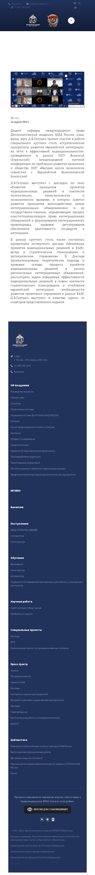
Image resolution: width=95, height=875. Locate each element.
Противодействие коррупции (26, 456)
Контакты (15, 3)
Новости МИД (18, 682)
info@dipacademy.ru (37, 3)
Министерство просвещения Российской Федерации (35, 857)
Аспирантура (17, 535)
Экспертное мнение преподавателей (29, 694)
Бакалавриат (17, 564)
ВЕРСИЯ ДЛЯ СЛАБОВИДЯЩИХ (47, 809)
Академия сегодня (20, 445)
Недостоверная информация (25, 462)
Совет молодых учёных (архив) (26, 607)
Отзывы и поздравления (23, 439)
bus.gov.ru (15, 863)
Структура (16, 403)
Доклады (15, 636)
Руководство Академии (22, 391)
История (15, 421)
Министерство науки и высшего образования (32, 851)
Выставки (15, 705)
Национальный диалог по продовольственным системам (40, 648)
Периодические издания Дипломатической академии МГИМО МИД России (45, 765)
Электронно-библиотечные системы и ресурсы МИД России (41, 746)
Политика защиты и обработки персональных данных (38, 468)
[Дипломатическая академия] (33, 20)
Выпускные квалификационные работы (31, 752)
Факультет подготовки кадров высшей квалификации (37, 700)
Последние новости (21, 676)
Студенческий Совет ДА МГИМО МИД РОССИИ (35, 415)
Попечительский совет (22, 409)
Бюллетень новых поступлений (27, 758)
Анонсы (15, 670)
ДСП (13, 642)
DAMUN (14, 723)
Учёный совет (17, 397)
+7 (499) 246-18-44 (20, 7)
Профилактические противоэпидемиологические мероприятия (43, 474)
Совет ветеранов (19, 712)
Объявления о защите (21, 613)
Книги (14, 773)
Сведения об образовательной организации (33, 450)
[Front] (20, 340)
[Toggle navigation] (71, 20)
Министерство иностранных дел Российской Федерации (37, 845)
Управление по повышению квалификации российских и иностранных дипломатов (47, 583)
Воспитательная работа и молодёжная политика (35, 717)
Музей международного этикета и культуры (33, 427)
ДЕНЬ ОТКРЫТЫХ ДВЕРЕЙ (24, 530)
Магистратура (18, 541)
